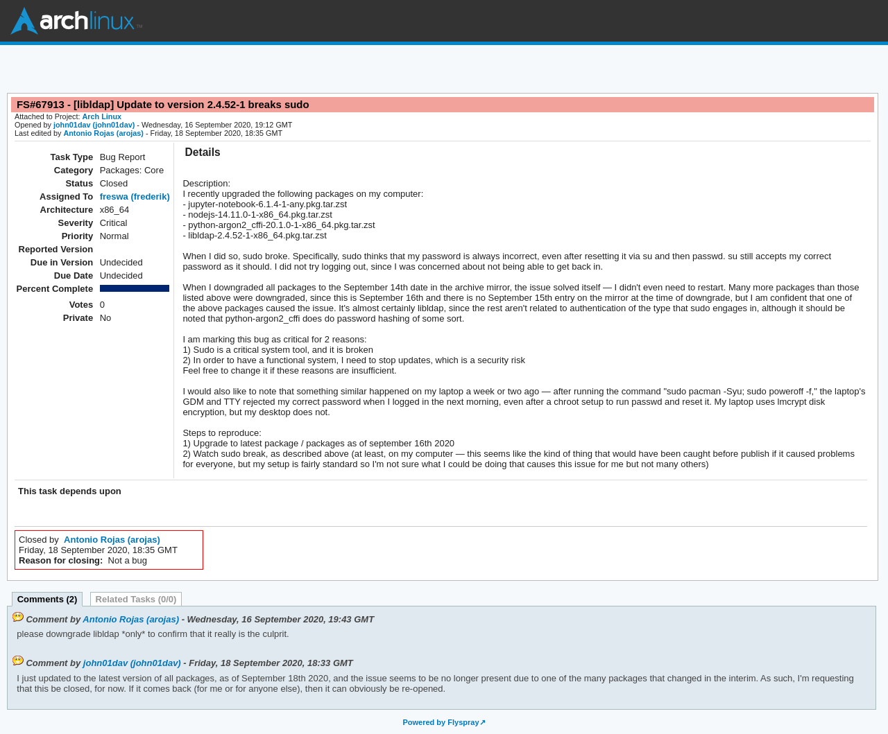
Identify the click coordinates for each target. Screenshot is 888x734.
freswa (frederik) (135, 196)
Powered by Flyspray (440, 722)
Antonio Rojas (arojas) (103, 133)
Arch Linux (76, 21)
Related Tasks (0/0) (136, 599)
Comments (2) (47, 599)
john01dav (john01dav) (94, 125)
